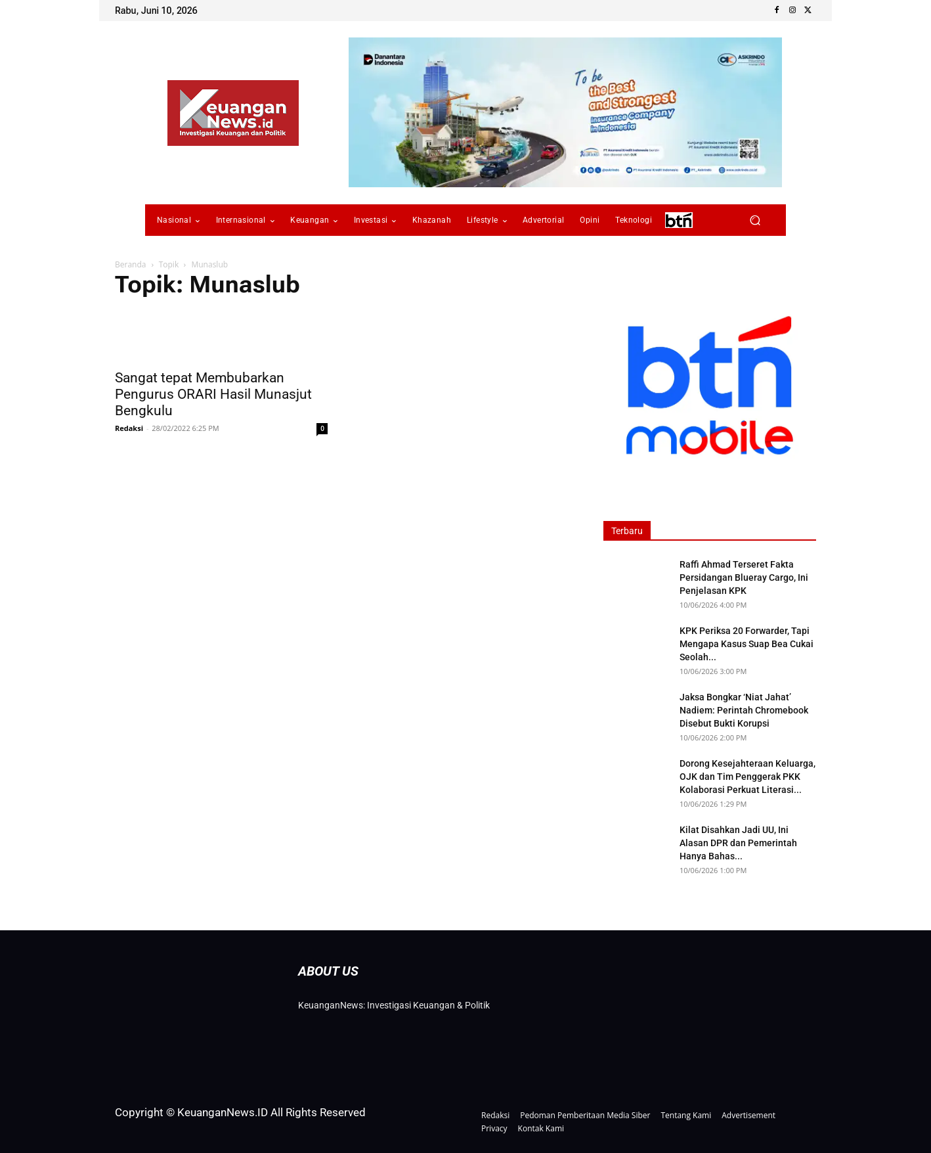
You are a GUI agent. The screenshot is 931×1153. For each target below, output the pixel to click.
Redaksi (129, 428)
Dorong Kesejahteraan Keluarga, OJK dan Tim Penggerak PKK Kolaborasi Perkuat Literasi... (747, 776)
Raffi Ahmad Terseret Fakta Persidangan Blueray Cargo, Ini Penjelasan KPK (744, 577)
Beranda (130, 264)
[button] (754, 220)
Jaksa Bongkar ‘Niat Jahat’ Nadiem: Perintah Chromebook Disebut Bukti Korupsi (744, 710)
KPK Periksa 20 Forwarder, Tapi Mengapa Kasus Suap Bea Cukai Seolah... (746, 643)
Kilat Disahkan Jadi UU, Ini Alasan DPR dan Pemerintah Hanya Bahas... (738, 843)
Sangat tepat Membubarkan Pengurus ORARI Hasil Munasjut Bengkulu (213, 394)
